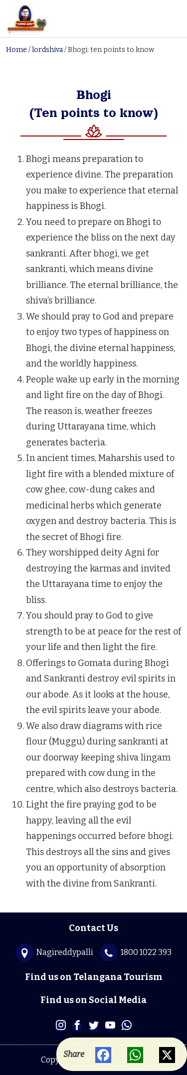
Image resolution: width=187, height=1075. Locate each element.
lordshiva (47, 50)
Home (16, 50)
